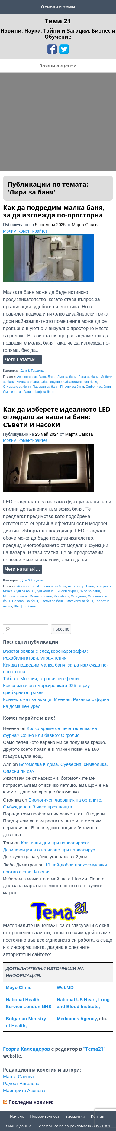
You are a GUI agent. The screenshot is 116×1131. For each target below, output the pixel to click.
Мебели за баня (15, 596)
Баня (51, 376)
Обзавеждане (51, 382)
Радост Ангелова (21, 1083)
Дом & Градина (32, 370)
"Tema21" (94, 1049)
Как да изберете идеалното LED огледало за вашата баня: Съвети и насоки (56, 417)
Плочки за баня (72, 386)
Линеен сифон (67, 591)
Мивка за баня (28, 382)
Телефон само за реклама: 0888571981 (74, 1126)
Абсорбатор (26, 586)
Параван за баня (45, 386)
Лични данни (18, 1126)
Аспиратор (76, 586)
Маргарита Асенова (24, 1090)
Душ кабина (44, 591)
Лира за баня (88, 376)
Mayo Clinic (18, 987)
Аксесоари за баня (31, 376)
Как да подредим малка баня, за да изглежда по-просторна (53, 211)
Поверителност (45, 1116)
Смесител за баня (17, 392)
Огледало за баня (17, 386)
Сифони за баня (98, 386)
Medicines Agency (77, 1018)
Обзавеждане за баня (80, 382)
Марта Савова (86, 225)
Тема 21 (58, 20)
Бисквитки (75, 1116)
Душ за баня (67, 376)
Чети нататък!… (22, 359)
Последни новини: (30, 1102)
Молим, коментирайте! (25, 231)
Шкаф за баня (43, 392)
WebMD (65, 987)
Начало (17, 1116)
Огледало (78, 596)
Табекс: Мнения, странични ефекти (41, 678)
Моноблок (61, 596)
